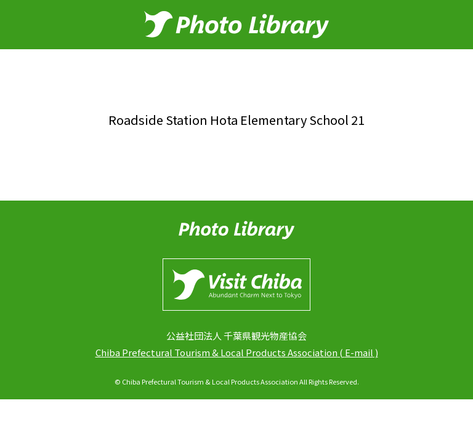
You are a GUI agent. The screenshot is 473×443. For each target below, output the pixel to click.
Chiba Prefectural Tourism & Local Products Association (216, 352)
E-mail (359, 352)
